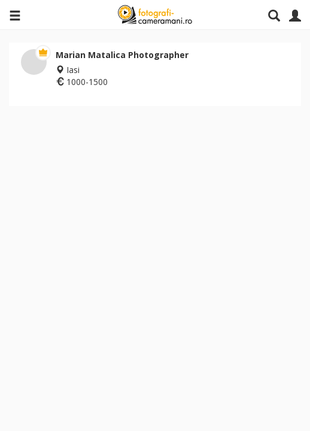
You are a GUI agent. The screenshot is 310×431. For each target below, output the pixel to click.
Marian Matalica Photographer (122, 54)
